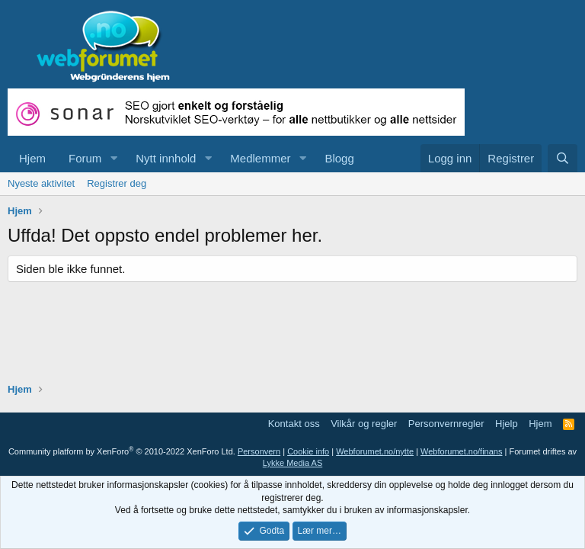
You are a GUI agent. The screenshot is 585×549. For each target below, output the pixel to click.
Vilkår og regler (364, 423)
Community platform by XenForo (121, 451)
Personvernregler (446, 423)
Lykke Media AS (292, 462)
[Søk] (562, 158)
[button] (113, 158)
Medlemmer (260, 158)
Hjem (32, 158)
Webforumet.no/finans (461, 451)
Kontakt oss (294, 423)
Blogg (338, 158)
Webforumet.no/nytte (375, 451)
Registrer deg (116, 183)
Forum (85, 158)
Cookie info (308, 451)
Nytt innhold (166, 158)
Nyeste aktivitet (41, 183)
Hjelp (506, 423)
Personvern (259, 451)
